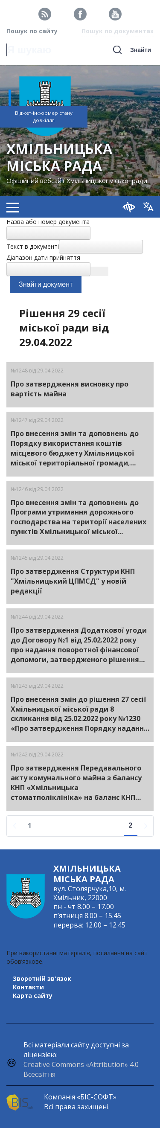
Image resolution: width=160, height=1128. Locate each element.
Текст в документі (32, 246)
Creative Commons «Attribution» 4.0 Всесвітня (81, 1069)
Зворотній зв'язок (42, 978)
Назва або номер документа (48, 222)
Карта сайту (32, 995)
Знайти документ (46, 284)
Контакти (28, 987)
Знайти (140, 50)
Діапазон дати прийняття (43, 257)
